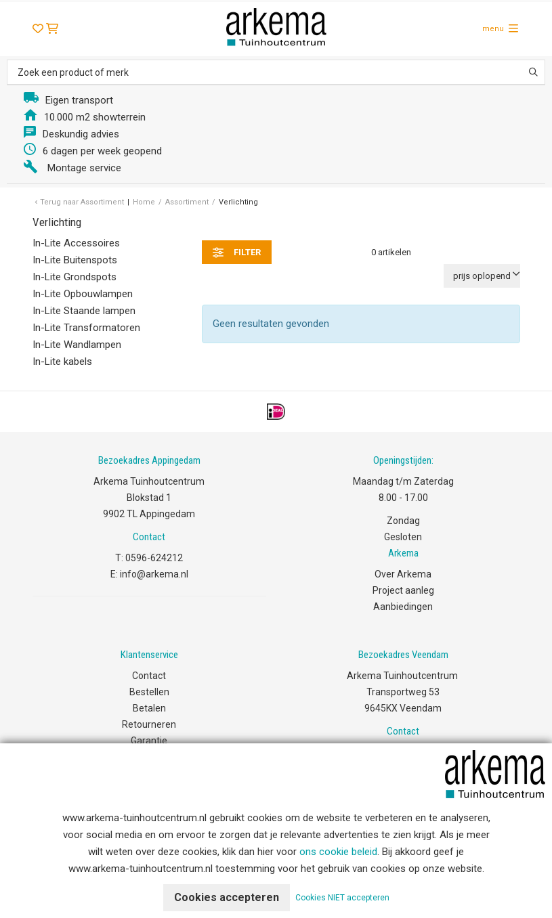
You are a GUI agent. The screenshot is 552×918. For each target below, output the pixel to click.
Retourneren (149, 724)
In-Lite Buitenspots (75, 260)
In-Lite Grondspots (74, 277)
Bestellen (149, 691)
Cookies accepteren (226, 897)
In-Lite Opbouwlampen (83, 294)
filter (237, 252)
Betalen (149, 708)
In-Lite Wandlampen (77, 344)
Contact (149, 675)
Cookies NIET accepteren (342, 897)
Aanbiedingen (403, 606)
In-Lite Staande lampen (84, 311)
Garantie (149, 740)
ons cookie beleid (338, 852)
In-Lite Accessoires (76, 243)
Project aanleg (403, 590)
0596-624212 (154, 557)
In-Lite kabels (62, 361)
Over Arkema (403, 574)
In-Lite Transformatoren (86, 328)
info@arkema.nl (154, 574)
